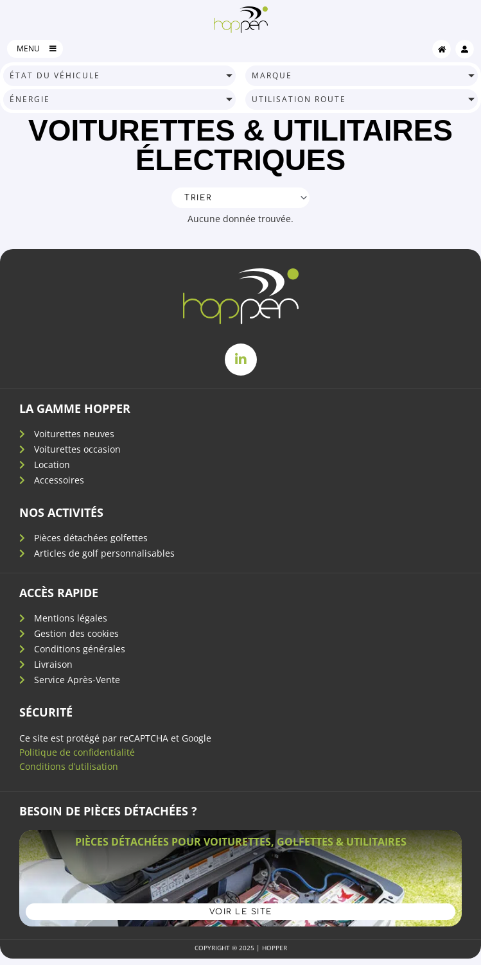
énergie (30, 99)
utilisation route (299, 99)
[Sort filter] (240, 197)
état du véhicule (55, 75)
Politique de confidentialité (77, 752)
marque (272, 75)
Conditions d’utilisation (68, 766)
